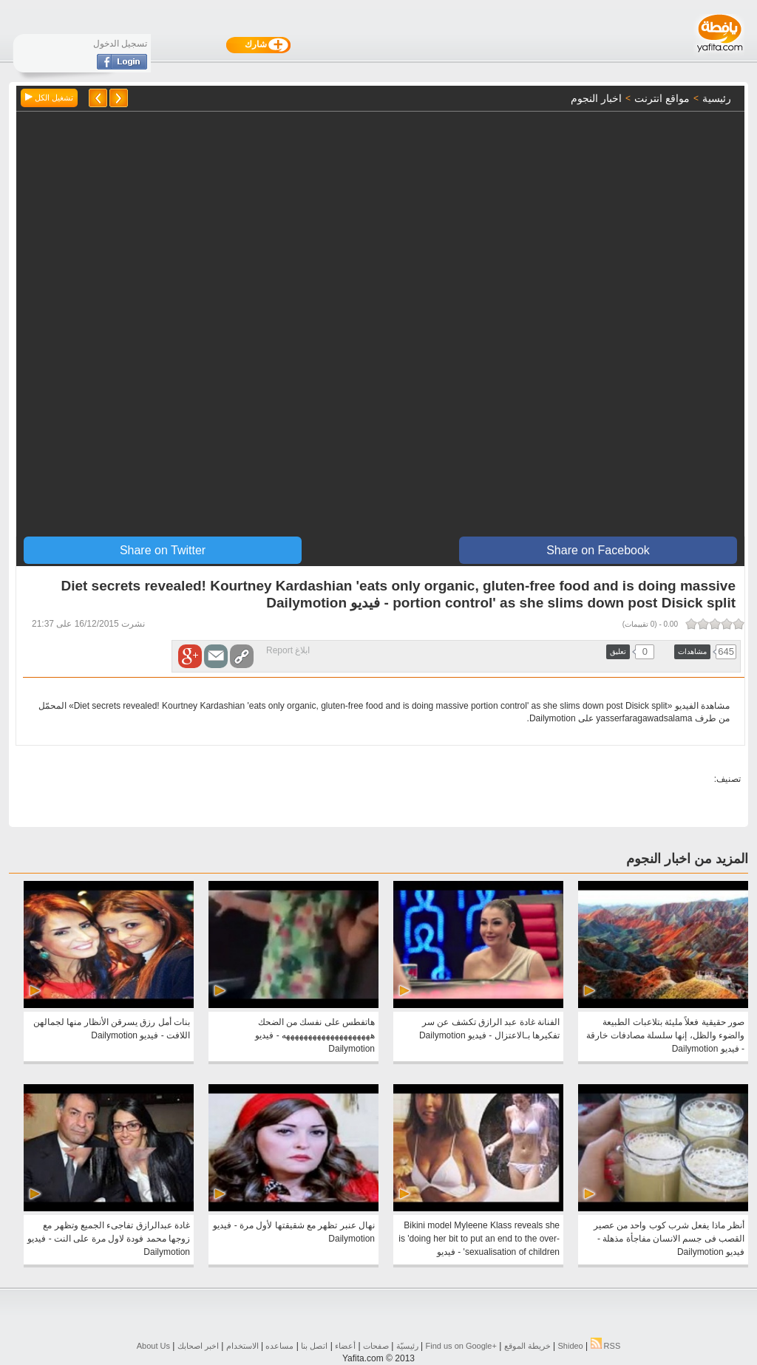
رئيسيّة (407, 1345)
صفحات (376, 1345)
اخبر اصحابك (198, 1345)
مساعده (279, 1345)
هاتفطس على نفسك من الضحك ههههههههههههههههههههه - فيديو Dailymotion (315, 1035)
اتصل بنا (314, 1345)
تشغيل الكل (49, 97)
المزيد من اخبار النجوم (687, 858)
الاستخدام (242, 1345)
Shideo (570, 1345)
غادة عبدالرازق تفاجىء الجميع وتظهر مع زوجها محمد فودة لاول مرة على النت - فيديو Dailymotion (108, 1238)
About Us (153, 1345)
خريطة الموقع (527, 1345)
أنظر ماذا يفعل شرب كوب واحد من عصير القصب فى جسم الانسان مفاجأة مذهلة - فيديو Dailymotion (669, 1238)
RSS (606, 1345)
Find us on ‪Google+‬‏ (461, 1345)
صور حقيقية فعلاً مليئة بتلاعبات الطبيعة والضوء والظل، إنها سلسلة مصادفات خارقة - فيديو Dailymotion (665, 1035)
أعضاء (345, 1345)
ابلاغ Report (288, 650)
